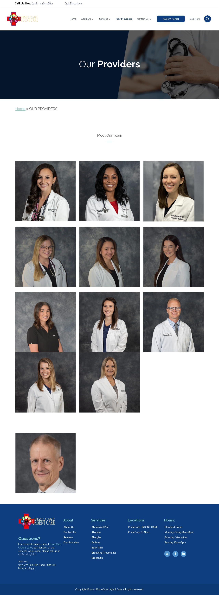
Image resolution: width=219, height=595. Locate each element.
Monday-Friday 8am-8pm (179, 532)
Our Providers (71, 542)
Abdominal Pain (100, 527)
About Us (69, 527)
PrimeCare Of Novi (138, 532)
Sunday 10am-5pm (175, 542)
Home (20, 109)
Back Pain (97, 547)
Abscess (96, 532)
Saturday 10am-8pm (176, 537)
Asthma (96, 542)
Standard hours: (174, 527)
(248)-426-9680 (42, 3)
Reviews (68, 537)
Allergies (96, 537)
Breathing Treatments (104, 552)
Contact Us (70, 532)
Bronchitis (97, 557)
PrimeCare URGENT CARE (143, 527)
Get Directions (74, 3)
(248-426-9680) (27, 554)
